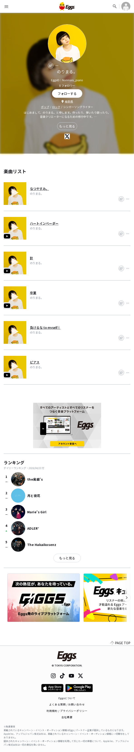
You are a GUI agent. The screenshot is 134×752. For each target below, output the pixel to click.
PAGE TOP (120, 643)
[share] (50, 65)
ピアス (34, 362)
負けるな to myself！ (45, 327)
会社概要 (66, 717)
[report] (57, 65)
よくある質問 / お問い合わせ (67, 704)
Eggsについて (67, 698)
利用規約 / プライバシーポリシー (67, 711)
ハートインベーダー (44, 223)
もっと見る (67, 126)
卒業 (33, 292)
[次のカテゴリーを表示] (127, 598)
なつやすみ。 (39, 188)
